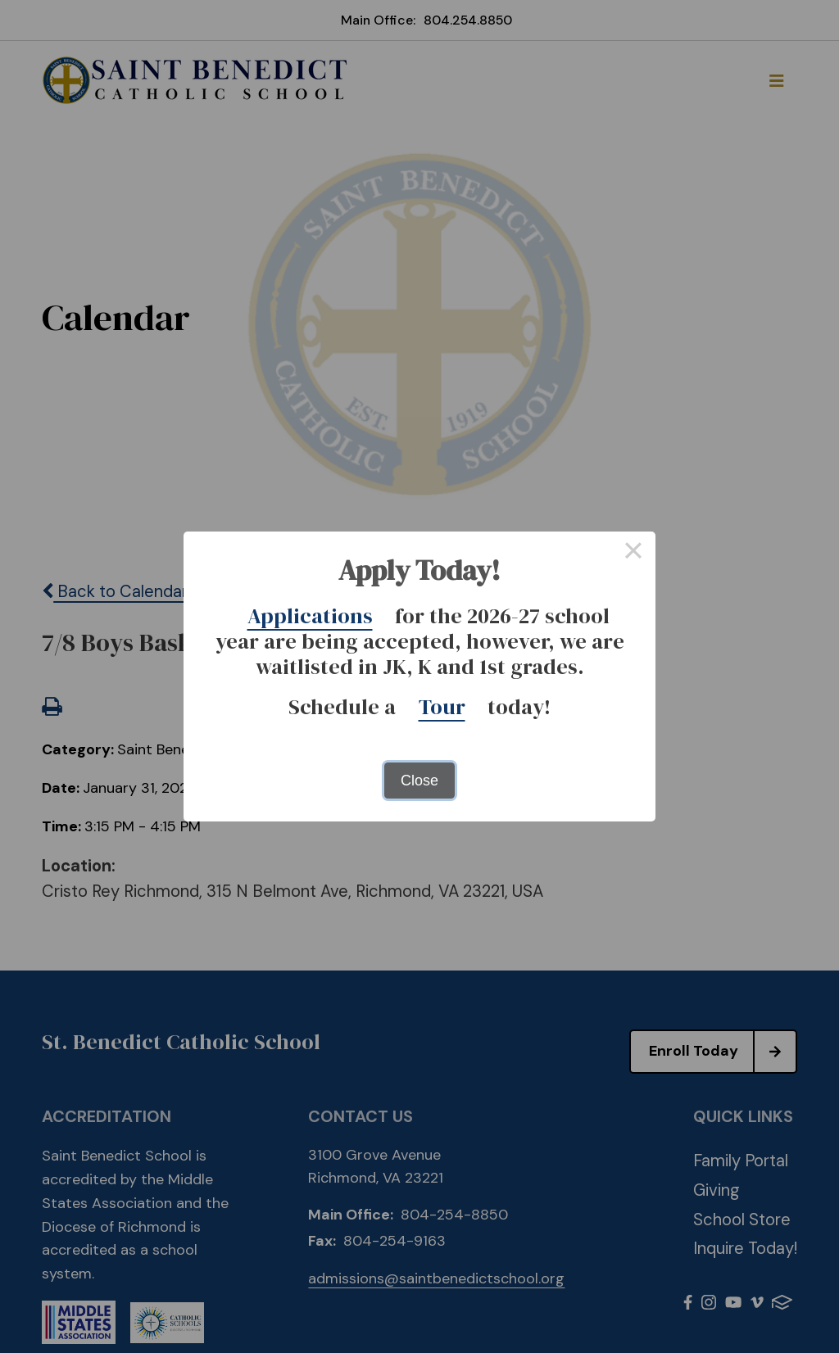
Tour (442, 707)
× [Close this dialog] (633, 554)
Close (419, 780)
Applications (310, 616)
